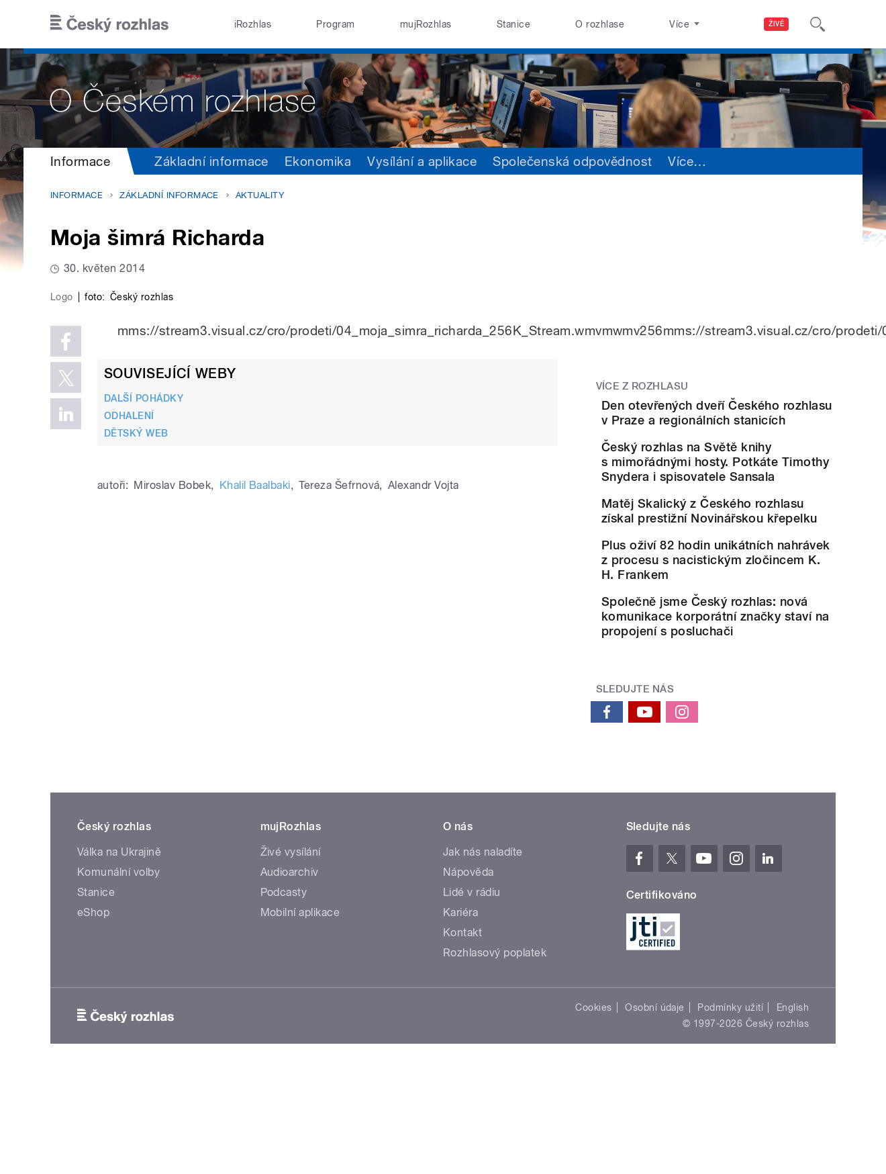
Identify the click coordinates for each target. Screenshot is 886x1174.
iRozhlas (253, 24)
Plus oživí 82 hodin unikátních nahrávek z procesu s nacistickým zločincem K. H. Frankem (750, 635)
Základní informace (211, 161)
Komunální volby (118, 969)
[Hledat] (817, 24)
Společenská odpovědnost (572, 161)
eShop (93, 1009)
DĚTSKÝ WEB (136, 718)
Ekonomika (318, 161)
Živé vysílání (290, 949)
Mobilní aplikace (300, 1009)
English (793, 1104)
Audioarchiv (289, 969)
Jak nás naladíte (483, 949)
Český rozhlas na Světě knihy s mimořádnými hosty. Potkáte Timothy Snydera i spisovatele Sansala (745, 496)
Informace (80, 161)
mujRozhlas (426, 24)
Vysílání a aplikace (422, 161)
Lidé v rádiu (472, 989)
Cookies (593, 1104)
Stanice (513, 24)
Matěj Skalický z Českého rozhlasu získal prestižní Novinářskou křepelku (752, 567)
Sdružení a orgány (722, 161)
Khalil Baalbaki (255, 770)
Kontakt (462, 1030)
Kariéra (460, 1009)
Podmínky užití (730, 1104)
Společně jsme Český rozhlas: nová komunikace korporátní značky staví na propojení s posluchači (753, 706)
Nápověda (468, 969)
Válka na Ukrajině (119, 949)
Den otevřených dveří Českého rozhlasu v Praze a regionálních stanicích (752, 420)
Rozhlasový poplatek (494, 1050)
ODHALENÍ (129, 701)
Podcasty (283, 989)
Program (335, 24)
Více (812, 161)
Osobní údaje (655, 1104)
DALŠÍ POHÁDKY (143, 683)
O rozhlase (599, 24)
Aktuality (260, 195)
